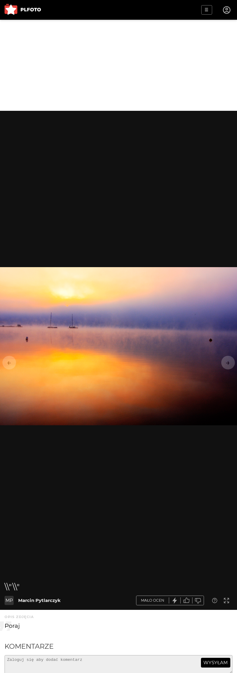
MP (9, 600)
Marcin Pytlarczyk (39, 600)
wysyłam (215, 662)
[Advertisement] (118, 65)
